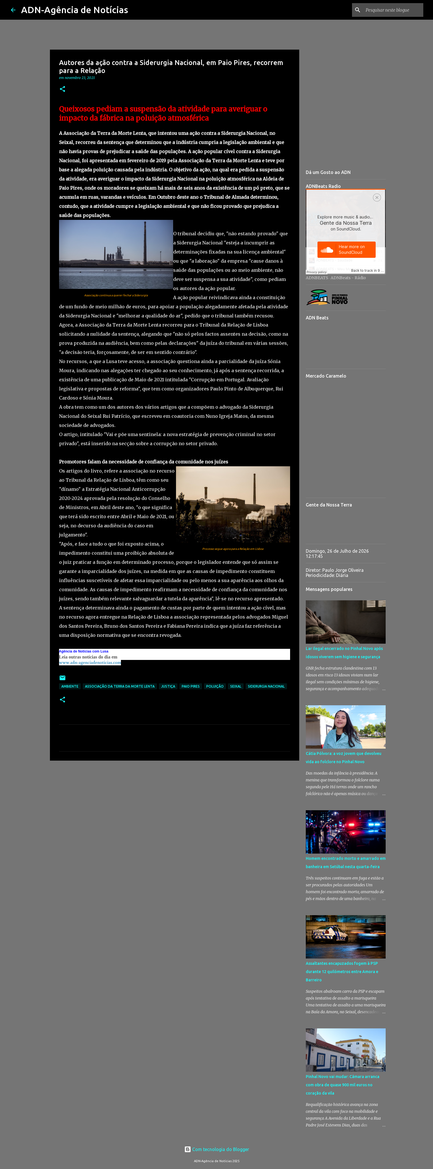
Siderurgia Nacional (266, 686)
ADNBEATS (317, 277)
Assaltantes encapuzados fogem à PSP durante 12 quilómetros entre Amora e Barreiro (342, 971)
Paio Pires (191, 686)
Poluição (215, 686)
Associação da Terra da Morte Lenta (120, 686)
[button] (62, 89)
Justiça (168, 686)
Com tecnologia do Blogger (216, 1149)
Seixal (235, 686)
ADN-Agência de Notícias (74, 10)
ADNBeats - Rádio (348, 277)
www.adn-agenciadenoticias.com (90, 662)
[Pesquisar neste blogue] (393, 10)
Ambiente (69, 686)
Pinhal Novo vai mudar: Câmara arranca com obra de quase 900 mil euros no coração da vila (342, 1084)
